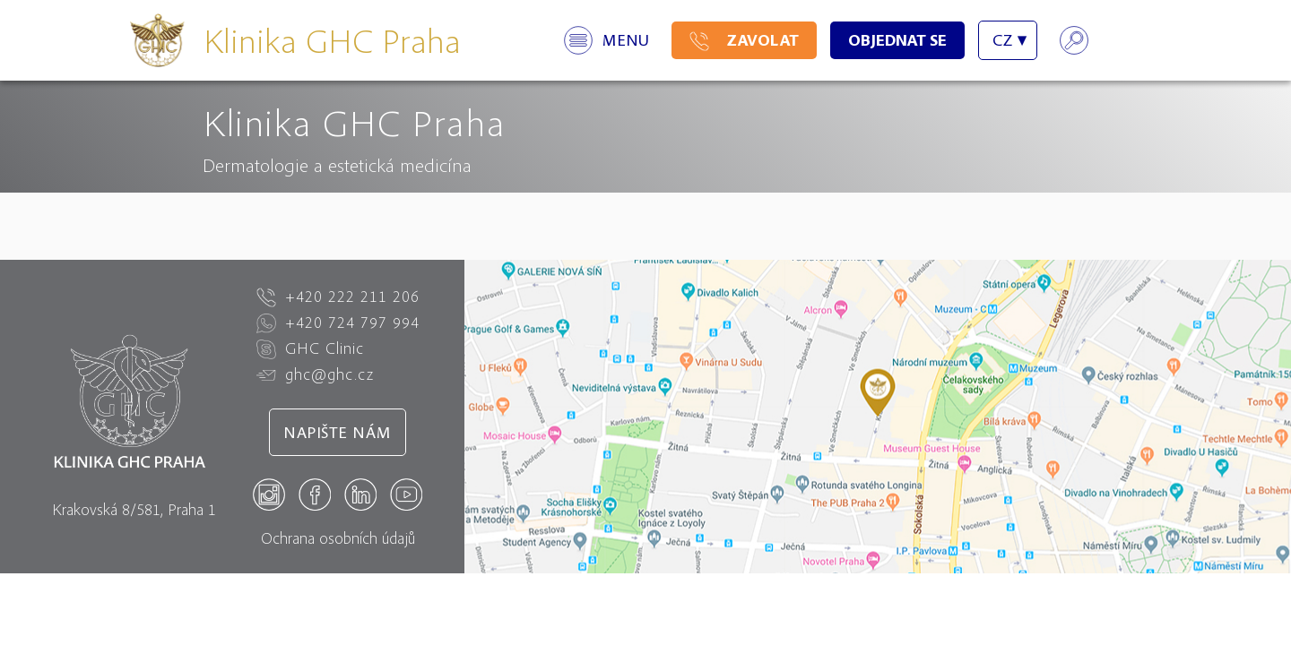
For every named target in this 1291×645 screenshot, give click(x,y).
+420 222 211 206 (338, 296)
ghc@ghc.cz (315, 374)
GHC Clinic (310, 348)
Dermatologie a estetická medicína (337, 164)
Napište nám (337, 432)
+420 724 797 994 (338, 322)
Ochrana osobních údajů (338, 538)
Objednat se (897, 40)
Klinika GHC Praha (332, 40)
